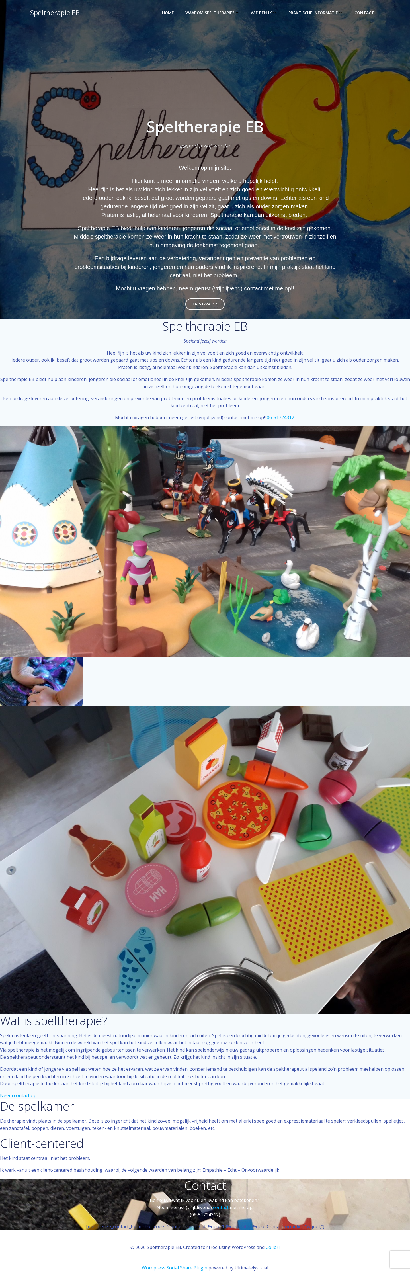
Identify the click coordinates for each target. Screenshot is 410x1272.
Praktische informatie (316, 13)
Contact (365, 13)
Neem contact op (18, 1096)
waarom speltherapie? (213, 13)
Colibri (273, 1248)
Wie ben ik (264, 13)
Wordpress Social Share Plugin (175, 1268)
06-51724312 (281, 418)
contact (221, 1208)
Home (169, 13)
